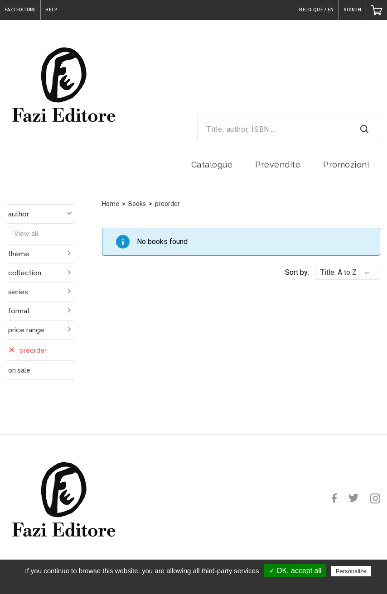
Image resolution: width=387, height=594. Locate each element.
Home (110, 203)
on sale (19, 370)
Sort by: (297, 272)
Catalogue (212, 164)
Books (137, 203)
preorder (167, 203)
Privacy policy (198, 583)
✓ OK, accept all (295, 571)
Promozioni (346, 164)
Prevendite (277, 164)
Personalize (351, 571)
